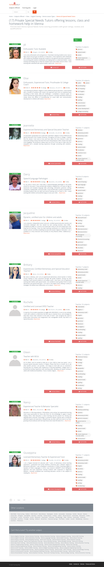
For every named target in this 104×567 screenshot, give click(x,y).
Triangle (26, 519)
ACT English (80, 91)
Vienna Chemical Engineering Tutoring (21, 546)
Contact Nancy (54, 442)
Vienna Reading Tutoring (32, 539)
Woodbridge (59, 517)
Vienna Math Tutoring (62, 538)
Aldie (65, 517)
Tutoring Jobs (26, 8)
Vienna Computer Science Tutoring (44, 549)
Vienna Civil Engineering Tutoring (57, 546)
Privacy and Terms (90, 564)
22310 (43, 360)
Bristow (70, 517)
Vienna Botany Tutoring (67, 543)
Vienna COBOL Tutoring (31, 548)
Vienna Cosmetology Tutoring (80, 549)
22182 (41, 274)
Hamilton (13, 520)
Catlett (67, 519)
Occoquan (26, 517)
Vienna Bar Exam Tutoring (18, 543)
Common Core (81, 153)
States (70, 564)
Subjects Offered (14, 8)
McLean (80, 514)
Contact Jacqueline (54, 254)
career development (82, 108)
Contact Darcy (55, 202)
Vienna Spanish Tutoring (73, 539)
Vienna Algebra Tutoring (17, 536)
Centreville (52, 133)
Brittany (28, 264)
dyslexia (79, 130)
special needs (80, 52)
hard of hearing (81, 182)
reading (79, 97)
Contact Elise (54, 115)
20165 (58, 220)
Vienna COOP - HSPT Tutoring (63, 549)
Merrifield (13, 514)
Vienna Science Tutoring (59, 539)
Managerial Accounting (80, 235)
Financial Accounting (82, 239)
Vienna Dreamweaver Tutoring (19, 553)
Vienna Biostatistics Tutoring (52, 543)
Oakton (27, 514)
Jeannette (29, 125)
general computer (82, 418)
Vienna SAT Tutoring (45, 539)
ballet (78, 83)
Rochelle (28, 302)
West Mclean (42, 514)
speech (79, 179)
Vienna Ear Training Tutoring (51, 553)
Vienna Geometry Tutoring (32, 538)
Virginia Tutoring (36, 16)
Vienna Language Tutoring (48, 538)
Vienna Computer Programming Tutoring (22, 549)
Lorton (20, 517)
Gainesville (76, 517)
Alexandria (52, 182)
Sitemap (82, 564)
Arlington (35, 52)
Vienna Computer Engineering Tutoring (70, 548)
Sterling (51, 220)
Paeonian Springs (53, 519)
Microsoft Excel (81, 217)
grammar (79, 138)
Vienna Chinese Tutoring (40, 546)
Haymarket (45, 517)
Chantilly (51, 460)
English (79, 315)
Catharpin (51, 517)
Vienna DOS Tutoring (74, 551)
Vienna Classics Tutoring (74, 546)
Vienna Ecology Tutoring (67, 553)
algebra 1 (79, 309)
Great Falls (14, 515)
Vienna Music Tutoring (76, 538)
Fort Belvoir (14, 517)
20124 (41, 410)
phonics (79, 49)
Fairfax (75, 514)
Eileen (27, 352)
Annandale (62, 514)
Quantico (85, 519)
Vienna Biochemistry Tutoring (34, 543)
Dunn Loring (20, 514)
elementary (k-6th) (82, 133)
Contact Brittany (54, 291)
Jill (25, 44)
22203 (42, 52)
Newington (50, 514)
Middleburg (79, 519)
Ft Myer (55, 515)
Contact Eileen (54, 391)
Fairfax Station (47, 515)
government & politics (81, 422)
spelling (79, 100)
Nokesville (14, 519)
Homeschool (80, 438)
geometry (79, 318)
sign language (80, 184)
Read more (58, 63)
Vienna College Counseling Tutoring (48, 548)
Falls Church (51, 309)
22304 (59, 182)
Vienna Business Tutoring (82, 543)
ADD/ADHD (80, 307)
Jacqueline (29, 213)
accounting (80, 226)
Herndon (33, 515)
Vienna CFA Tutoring (71, 544)
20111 (60, 88)
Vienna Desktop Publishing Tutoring (39, 551)
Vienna (34, 274)
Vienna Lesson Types (48, 16)
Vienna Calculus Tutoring (32, 536)
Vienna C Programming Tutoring (20, 544)
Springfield (27, 515)
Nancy (27, 402)
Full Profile (82, 67)
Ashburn (37, 519)
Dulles (88, 515)
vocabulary (80, 94)
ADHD (78, 55)
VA (39, 52)
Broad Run (44, 519)
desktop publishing (82, 410)
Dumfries (20, 519)
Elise (26, 78)
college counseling (82, 111)
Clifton (34, 410)
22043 (59, 309)
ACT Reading (80, 88)
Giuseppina (30, 452)
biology (79, 360)
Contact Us (76, 564)
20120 (59, 133)
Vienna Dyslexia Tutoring (36, 553)
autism (86, 83)
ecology (79, 362)
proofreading (80, 86)
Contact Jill (55, 67)
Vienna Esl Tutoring (77, 541)
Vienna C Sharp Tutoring (36, 544)
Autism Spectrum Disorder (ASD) (81, 58)
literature (79, 250)
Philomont (20, 520)
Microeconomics (81, 232)
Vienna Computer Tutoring (63, 536)
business (79, 407)
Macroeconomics (81, 229)
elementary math (81, 136)
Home (11, 16)
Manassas (52, 88)
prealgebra (80, 327)
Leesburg (82, 517)
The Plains (62, 519)
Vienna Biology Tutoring (64, 541)
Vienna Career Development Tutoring (54, 544)
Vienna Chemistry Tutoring (47, 536)
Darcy (27, 174)
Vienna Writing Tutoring (50, 541)
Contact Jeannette (54, 163)
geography (80, 368)
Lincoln (73, 519)
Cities (27, 16)
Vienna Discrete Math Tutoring (59, 551)
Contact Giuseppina (54, 489)
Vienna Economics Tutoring (82, 553)
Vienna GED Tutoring (78, 536)
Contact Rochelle (54, 341)
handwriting (80, 486)
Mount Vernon (67, 515)
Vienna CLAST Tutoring (17, 548)
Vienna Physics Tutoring (17, 539)
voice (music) (80, 103)
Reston (85, 514)
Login (35, 8)
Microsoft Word (81, 245)
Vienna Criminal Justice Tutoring (19, 551)
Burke (56, 514)
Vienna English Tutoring (17, 538)
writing (79, 223)
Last (24, 500)
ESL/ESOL (79, 248)
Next (19, 500)
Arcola (32, 517)
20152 (58, 460)
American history (81, 357)
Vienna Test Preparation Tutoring (33, 541)
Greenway (68, 514)
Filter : (76, 40)
